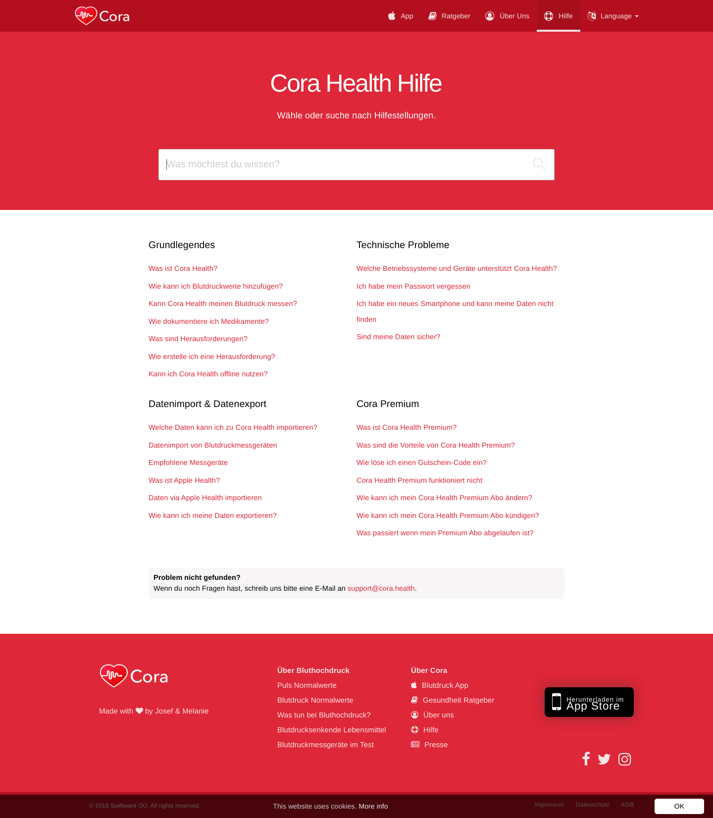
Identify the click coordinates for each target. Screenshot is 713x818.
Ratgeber (449, 16)
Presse (429, 745)
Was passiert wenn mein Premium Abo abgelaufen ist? (445, 533)
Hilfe (558, 16)
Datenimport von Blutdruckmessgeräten (213, 446)
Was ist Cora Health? (183, 269)
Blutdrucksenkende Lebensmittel (331, 730)
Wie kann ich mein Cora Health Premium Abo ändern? (444, 498)
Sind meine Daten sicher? (398, 337)
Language (613, 16)
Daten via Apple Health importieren (205, 498)
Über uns (507, 16)
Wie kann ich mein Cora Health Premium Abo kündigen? (447, 516)
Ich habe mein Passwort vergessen (413, 287)
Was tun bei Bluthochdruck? (324, 715)
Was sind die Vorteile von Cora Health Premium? (435, 446)
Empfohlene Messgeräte (188, 463)
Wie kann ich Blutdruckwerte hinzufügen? (216, 287)
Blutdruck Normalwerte (315, 700)
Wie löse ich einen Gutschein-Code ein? (421, 463)
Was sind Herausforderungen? (198, 339)
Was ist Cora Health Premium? (406, 428)
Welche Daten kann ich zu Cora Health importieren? (233, 428)
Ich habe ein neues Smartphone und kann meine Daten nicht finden (455, 312)
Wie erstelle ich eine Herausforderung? (212, 357)
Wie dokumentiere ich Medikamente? (209, 322)
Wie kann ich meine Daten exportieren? (213, 516)
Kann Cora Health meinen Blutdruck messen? (223, 304)
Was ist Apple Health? (184, 481)
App (400, 16)
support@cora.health (381, 589)
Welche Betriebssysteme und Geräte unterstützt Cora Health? (456, 269)
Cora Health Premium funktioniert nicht (419, 481)
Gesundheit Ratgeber (453, 700)
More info (373, 806)
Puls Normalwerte (307, 685)
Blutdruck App (439, 685)
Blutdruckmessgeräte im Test (325, 745)
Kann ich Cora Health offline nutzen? (208, 374)
